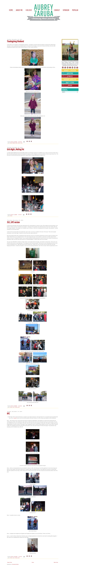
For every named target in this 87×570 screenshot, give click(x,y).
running (16, 407)
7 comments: (20, 405)
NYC (8, 413)
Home (33, 562)
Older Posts (56, 562)
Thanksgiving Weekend (15, 41)
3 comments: (20, 141)
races (13, 407)
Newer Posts (9, 562)
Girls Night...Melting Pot (15, 149)
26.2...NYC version (13, 222)
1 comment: (20, 214)
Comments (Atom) (15, 564)
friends (11, 215)
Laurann (15, 418)
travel (19, 407)
